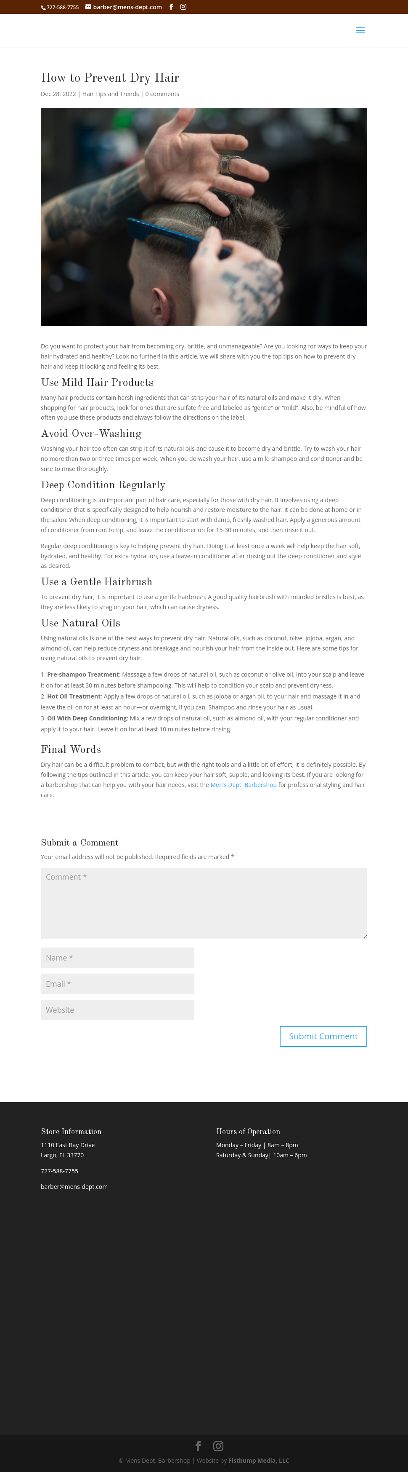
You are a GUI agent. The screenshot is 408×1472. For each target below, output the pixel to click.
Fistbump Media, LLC (258, 1460)
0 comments (162, 94)
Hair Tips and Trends (110, 94)
